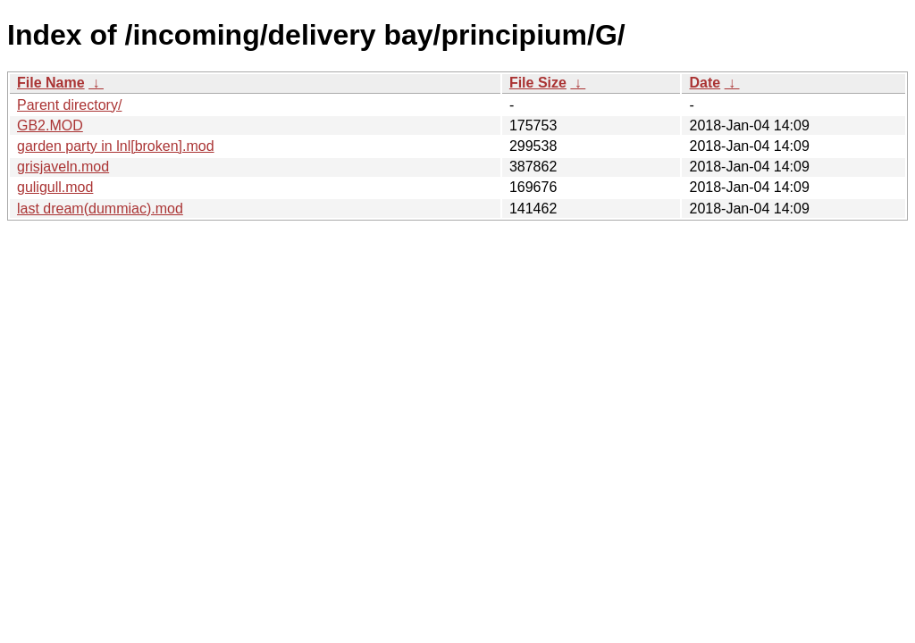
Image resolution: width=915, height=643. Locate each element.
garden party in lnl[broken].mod (115, 146)
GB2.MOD (50, 125)
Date (704, 82)
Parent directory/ (69, 105)
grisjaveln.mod (63, 166)
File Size (538, 82)
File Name (51, 82)
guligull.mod (55, 187)
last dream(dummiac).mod (100, 208)
